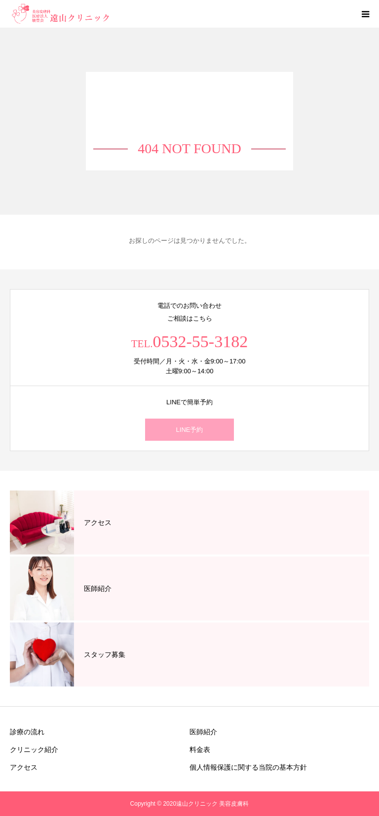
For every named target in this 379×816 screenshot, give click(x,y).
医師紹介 (203, 732)
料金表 (200, 749)
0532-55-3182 (200, 341)
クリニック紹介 (34, 749)
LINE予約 (189, 429)
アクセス (24, 767)
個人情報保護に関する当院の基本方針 (248, 767)
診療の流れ (27, 732)
